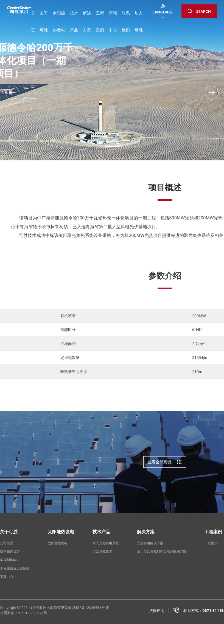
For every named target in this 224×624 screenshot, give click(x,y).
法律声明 (156, 610)
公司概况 (6, 543)
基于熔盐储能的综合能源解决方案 (161, 551)
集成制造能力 (10, 559)
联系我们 (126, 16)
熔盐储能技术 (102, 551)
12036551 (93, 607)
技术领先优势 (10, 551)
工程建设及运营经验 (15, 568)
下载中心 (6, 576)
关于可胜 (44, 16)
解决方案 (87, 16)
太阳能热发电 (59, 16)
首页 (33, 16)
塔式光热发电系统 (106, 543)
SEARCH (199, 11)
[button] (212, 93)
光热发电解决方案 (150, 543)
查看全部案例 (165, 462)
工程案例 (100, 16)
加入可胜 (139, 16)
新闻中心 (113, 16)
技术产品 (74, 16)
